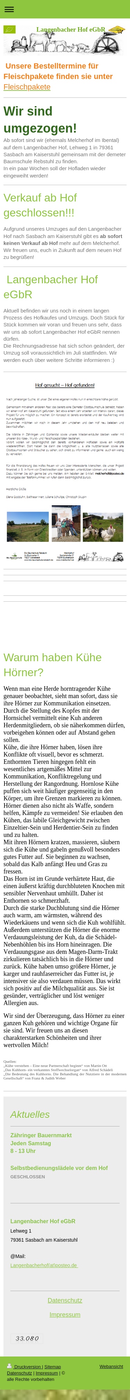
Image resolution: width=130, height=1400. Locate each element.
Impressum (65, 1314)
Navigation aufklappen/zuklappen (65, 9)
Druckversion (24, 1366)
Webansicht (111, 1366)
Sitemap (52, 1366)
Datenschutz (64, 1300)
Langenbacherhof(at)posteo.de (44, 1265)
